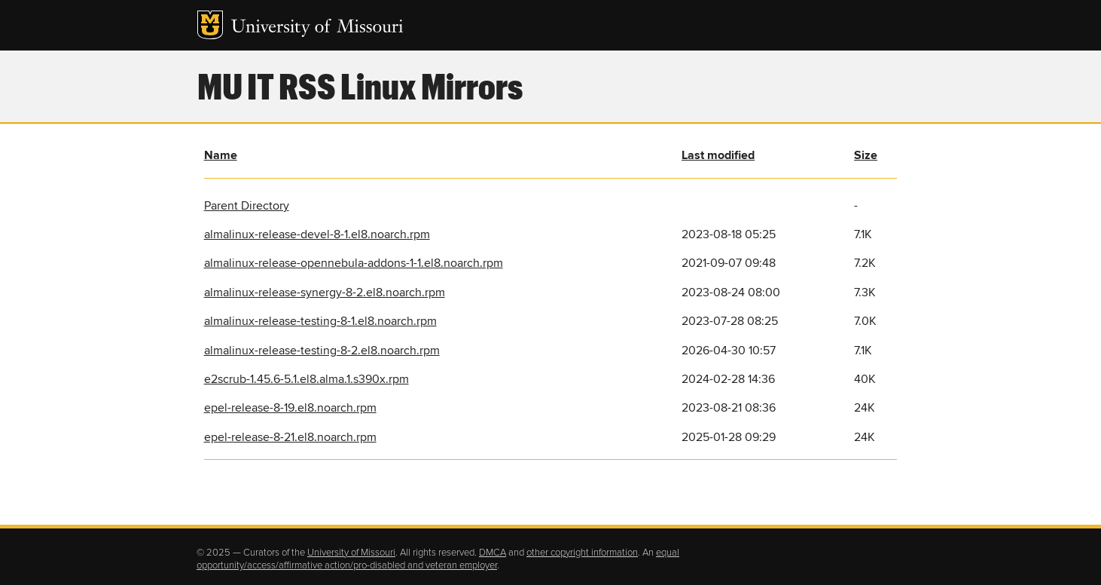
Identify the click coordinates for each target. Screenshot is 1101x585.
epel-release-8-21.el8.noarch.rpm (290, 437)
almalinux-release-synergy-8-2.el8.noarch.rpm (324, 292)
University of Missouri (317, 28)
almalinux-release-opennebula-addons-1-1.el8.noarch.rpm (353, 263)
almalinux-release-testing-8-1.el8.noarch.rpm (320, 321)
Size (865, 155)
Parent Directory (246, 205)
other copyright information (582, 553)
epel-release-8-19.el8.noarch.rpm (290, 407)
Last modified (718, 155)
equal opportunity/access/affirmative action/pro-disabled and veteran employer (438, 559)
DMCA (492, 553)
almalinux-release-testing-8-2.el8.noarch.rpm (322, 350)
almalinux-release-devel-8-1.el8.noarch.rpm (317, 234)
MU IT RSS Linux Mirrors (360, 85)
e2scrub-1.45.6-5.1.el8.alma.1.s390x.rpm (306, 379)
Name (220, 155)
